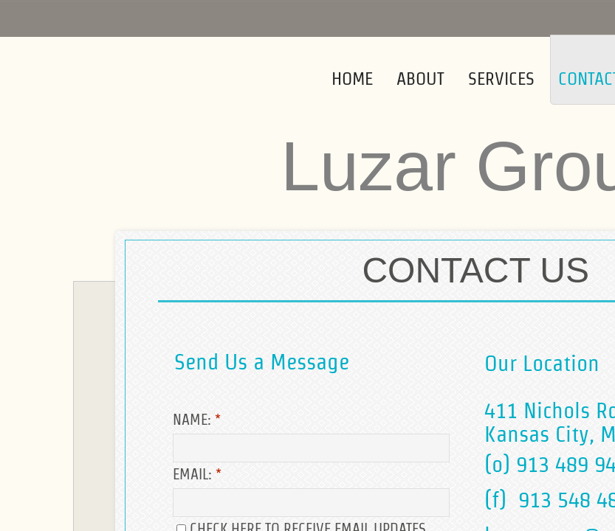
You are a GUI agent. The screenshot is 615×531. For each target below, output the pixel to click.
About (420, 78)
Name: (197, 420)
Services (501, 78)
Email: (197, 474)
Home (352, 78)
